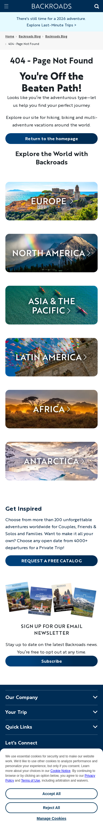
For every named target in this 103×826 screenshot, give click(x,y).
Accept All (51, 794)
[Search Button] (96, 6)
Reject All (51, 808)
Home (9, 36)
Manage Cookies (51, 818)
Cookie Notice (60, 771)
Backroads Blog (30, 36)
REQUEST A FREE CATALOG (51, 560)
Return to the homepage (51, 138)
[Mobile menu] (6, 6)
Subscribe (51, 661)
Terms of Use (30, 780)
